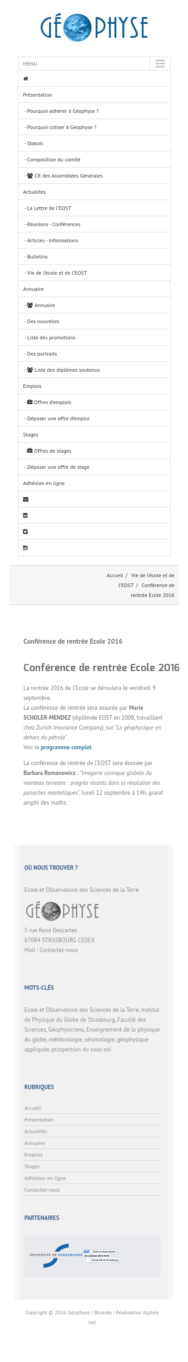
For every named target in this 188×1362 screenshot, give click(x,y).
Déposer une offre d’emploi (58, 418)
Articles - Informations (52, 240)
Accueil (115, 575)
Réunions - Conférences (53, 224)
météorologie (65, 1039)
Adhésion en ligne (43, 483)
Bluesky (103, 1312)
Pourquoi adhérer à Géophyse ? (63, 110)
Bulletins (37, 256)
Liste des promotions (51, 337)
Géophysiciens (66, 1029)
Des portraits (42, 353)
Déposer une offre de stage (58, 466)
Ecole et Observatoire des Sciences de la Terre (81, 1010)
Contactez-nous (59, 950)
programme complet (66, 747)
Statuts (35, 143)
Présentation (37, 94)
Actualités (34, 191)
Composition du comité (53, 159)
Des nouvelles (43, 321)
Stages (30, 434)
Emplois (32, 386)
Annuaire (33, 288)
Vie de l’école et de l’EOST (57, 272)
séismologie (100, 1039)
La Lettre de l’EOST (49, 208)
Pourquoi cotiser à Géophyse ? (61, 127)
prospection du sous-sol (81, 1049)
